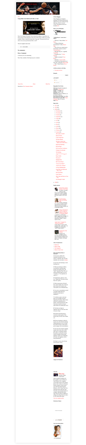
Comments (56, 82)
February (58, 130)
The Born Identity (59, 139)
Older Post (48, 84)
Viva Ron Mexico (56, 50)
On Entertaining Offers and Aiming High (63, 200)
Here (57, 100)
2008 (56, 182)
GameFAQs (55, 52)
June (57, 122)
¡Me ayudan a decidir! (60, 133)
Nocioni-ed (58, 157)
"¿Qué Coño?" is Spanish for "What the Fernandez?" (60, 223)
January (57, 132)
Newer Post (20, 84)
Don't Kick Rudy (59, 172)
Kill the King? (59, 146)
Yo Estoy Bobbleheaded (60, 167)
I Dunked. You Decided (60, 150)
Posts (55, 80)
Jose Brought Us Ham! (60, 179)
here (58, 25)
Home (34, 84)
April (57, 126)
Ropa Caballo (58, 156)
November (58, 112)
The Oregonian (58, 248)
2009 (56, 109)
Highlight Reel (59, 159)
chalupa (66, 260)
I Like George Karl (59, 137)
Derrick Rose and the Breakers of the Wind (63, 188)
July (57, 120)
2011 (56, 105)
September (58, 116)
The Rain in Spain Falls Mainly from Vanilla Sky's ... (62, 142)
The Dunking (58, 152)
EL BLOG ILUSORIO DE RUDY (27, 4)
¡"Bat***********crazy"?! (61, 154)
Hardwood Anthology (60, 144)
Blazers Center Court (59, 249)
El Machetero (61, 89)
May (57, 124)
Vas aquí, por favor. (58, 70)
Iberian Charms (59, 135)
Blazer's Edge (57, 246)
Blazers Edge (65, 62)
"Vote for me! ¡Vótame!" (61, 165)
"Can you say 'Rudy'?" (60, 163)
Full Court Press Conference (61, 148)
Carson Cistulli (62, 59)
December (58, 111)
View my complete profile (58, 398)
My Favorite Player (60, 161)
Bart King (62, 373)
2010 (56, 107)
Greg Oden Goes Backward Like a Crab (61, 170)
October (58, 114)
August (57, 118)
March (57, 128)
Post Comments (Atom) (28, 86)
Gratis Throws (59, 174)
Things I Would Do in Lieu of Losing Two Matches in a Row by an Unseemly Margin (63, 211)
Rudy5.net (57, 244)
